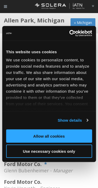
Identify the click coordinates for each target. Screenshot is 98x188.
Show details (70, 120)
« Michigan (83, 22)
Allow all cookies (49, 136)
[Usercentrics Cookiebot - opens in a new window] (70, 33)
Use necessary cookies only (49, 151)
